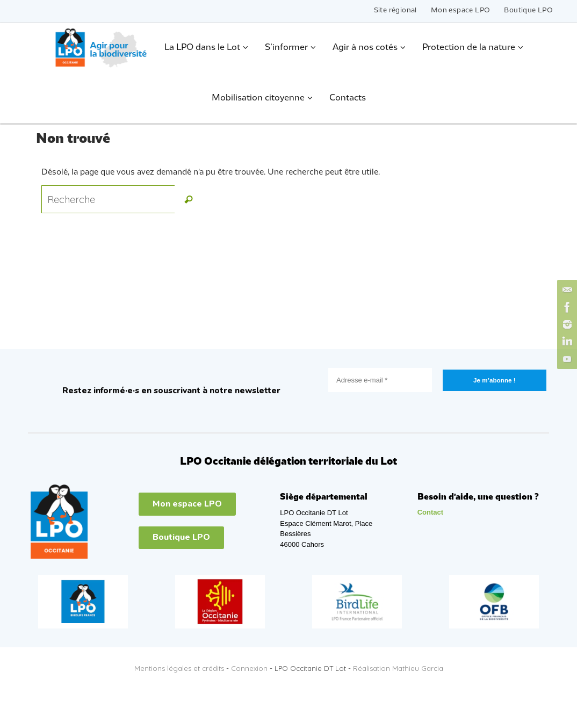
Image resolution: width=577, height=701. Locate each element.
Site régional (395, 10)
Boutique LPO (528, 10)
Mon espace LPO (461, 10)
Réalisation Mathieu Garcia (398, 668)
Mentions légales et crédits (179, 668)
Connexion (249, 668)
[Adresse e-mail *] (380, 380)
